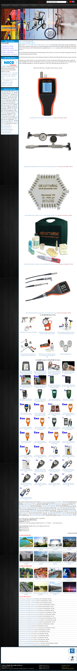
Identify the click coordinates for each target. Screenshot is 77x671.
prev (5, 23)
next (72, 23)
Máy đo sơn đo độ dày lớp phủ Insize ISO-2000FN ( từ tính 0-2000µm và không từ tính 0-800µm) (54, 386)
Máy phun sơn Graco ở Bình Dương (9, 117)
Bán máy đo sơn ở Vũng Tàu (35, 501)
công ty (53, 47)
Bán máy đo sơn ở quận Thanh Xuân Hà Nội (66, 509)
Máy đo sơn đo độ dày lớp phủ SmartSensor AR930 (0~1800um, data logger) (26, 470)
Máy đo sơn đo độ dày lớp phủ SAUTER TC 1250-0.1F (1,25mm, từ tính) (54, 484)
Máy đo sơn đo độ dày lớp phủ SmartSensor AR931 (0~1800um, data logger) (68, 456)
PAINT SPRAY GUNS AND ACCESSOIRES (28, 332)
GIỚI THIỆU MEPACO (10, 57)
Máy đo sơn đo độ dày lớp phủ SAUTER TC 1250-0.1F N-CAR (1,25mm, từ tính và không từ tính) (40, 470)
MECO (20, 41)
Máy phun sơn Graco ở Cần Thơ (8, 103)
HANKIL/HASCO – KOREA (7, 82)
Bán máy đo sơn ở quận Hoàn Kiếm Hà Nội (29, 622)
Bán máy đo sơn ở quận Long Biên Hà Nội (47, 508)
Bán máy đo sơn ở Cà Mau (67, 504)
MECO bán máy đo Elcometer (7, 129)
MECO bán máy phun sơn (6, 126)
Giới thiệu (34, 5)
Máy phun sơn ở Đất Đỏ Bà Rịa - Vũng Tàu (9, 109)
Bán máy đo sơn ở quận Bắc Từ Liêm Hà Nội (46, 510)
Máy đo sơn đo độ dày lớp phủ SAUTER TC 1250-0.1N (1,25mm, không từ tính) (26, 484)
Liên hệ (50, 5)
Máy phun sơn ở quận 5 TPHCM (9, 93)
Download (24, 5)
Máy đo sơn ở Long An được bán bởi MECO (46, 503)
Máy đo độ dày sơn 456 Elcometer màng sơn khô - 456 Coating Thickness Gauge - (41, 312)
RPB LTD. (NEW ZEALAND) (8, 79)
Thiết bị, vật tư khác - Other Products (9, 54)
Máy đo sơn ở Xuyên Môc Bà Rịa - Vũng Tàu (40, 511)
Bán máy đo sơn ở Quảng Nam (62, 505)
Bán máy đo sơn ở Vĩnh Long (26, 635)
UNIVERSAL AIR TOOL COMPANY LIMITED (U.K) (9, 76)
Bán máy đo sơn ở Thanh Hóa (55, 504)
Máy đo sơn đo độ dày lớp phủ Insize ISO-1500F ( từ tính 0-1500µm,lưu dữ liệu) (68, 386)
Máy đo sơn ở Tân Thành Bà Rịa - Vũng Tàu (57, 512)
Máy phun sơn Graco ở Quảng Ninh (9, 119)
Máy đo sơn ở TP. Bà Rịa (11, 123)
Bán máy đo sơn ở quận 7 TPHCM (60, 117)
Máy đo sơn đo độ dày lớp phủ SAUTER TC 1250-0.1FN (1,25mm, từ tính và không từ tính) (54, 470)
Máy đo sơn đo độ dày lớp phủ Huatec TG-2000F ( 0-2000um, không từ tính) (40, 442)
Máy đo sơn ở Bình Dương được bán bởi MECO (52, 501)
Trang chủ (6, 5)
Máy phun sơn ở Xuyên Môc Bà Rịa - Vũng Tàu (9, 107)
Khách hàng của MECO (6, 132)
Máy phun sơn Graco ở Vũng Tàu (9, 105)
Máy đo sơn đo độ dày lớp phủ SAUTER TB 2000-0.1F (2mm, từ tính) (26, 498)
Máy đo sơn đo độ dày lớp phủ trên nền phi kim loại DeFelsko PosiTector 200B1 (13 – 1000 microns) (40, 386)
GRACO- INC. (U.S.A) (6, 73)
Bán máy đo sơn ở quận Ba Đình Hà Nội (51, 506)
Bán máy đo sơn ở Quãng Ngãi (48, 505)
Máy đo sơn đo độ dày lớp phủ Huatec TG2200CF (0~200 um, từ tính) (54, 456)
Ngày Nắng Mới (70, 668)
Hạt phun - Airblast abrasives (8, 52)
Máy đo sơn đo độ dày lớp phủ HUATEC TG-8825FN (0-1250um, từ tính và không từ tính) (54, 428)
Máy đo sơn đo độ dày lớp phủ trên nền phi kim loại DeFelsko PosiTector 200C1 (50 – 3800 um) (25, 386)
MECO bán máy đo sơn (6, 127)
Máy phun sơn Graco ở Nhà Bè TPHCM (9, 101)
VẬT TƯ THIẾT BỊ (9, 41)
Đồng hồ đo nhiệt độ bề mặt (65, 354)
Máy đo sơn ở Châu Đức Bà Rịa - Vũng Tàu (38, 512)
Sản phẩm (15, 5)
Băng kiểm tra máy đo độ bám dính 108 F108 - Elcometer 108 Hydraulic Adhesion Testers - (41, 166)
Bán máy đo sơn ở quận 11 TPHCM (53, 515)
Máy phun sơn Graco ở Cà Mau (9, 104)
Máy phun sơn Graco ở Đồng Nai (9, 120)
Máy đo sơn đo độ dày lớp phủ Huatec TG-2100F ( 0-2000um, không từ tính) (26, 428)
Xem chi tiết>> (10, 85)
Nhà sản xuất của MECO (6, 130)
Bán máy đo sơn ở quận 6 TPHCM (34, 514)
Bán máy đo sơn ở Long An (35, 505)
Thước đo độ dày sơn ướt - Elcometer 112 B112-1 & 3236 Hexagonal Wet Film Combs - (41, 215)
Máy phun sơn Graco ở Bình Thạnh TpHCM (9, 100)
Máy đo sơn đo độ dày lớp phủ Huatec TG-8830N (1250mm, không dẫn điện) (54, 414)
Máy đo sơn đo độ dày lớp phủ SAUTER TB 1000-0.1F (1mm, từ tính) (68, 484)
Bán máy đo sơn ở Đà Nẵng (42, 504)
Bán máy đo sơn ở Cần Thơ (30, 504)
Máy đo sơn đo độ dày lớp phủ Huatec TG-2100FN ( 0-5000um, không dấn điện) (40, 428)
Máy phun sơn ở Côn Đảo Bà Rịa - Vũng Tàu (9, 115)
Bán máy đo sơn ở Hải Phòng (55, 578)
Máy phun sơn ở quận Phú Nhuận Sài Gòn (9, 98)
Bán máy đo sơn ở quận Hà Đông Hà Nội (27, 510)
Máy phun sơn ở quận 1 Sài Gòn (8, 91)
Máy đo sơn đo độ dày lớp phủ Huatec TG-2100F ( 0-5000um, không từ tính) (68, 442)
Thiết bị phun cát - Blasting (7, 46)
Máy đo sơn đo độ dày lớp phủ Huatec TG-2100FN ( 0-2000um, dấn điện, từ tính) (68, 414)
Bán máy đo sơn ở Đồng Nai (30, 503)
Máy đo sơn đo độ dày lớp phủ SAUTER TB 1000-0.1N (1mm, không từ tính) (40, 484)
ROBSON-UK (4, 83)
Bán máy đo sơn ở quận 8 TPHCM (65, 514)
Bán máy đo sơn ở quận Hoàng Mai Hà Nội (29, 627)
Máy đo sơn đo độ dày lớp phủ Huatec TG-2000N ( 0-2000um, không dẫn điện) (40, 456)
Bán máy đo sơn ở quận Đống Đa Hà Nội (27, 509)
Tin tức (42, 5)
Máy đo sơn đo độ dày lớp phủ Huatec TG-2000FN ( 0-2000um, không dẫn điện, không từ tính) (40, 414)
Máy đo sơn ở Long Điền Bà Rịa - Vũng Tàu (59, 511)
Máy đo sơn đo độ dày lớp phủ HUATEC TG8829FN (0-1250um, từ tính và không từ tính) (68, 428)
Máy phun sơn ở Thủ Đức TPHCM (9, 94)
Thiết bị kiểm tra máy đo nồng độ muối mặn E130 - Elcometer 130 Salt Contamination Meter (47, 355)
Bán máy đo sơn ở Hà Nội (62, 503)
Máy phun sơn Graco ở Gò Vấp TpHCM (8, 99)
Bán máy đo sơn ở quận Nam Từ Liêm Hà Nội (66, 510)
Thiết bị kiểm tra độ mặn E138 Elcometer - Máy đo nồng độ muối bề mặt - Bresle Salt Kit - (41, 264)
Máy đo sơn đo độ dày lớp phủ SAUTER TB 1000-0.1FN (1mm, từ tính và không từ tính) (68, 470)
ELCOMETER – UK (8, 80)
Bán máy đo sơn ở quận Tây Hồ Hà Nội (30, 508)
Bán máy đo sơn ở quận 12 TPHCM (68, 515)
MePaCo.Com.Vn (65, 667)
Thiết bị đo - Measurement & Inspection (10, 50)
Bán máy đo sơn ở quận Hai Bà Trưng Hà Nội (46, 509)
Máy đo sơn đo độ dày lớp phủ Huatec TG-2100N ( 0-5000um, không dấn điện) (25, 456)
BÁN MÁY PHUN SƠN (9, 89)
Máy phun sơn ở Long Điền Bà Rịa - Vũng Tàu (9, 111)
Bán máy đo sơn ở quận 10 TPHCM (37, 515)
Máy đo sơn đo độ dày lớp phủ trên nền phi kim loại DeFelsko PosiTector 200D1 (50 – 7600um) (68, 372)
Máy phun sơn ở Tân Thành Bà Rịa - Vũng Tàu (8, 114)
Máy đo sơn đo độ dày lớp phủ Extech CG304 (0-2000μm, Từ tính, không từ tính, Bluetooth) (40, 400)
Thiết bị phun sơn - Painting (8, 48)
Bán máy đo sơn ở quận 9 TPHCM (27, 598)
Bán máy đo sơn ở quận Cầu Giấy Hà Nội (66, 508)
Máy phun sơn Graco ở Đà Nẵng (8, 116)
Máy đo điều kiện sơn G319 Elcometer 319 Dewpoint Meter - (41, 117)
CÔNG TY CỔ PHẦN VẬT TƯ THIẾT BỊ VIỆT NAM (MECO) (37, 44)
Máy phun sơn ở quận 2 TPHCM (9, 91)
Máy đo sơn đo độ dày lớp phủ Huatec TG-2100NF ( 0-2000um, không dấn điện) (54, 442)
